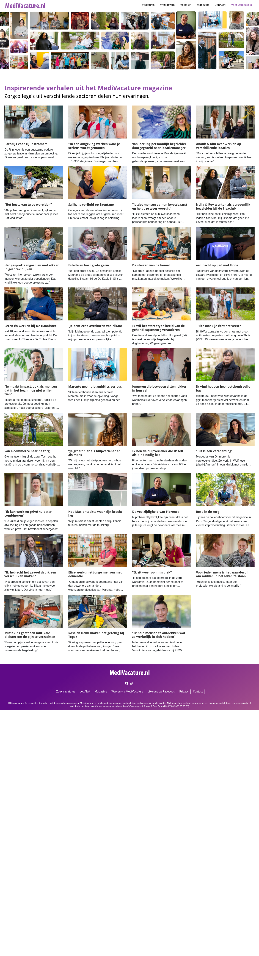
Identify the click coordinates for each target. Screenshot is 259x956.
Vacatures (148, 5)
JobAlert (220, 5)
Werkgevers (167, 5)
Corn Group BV (160, 706)
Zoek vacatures (65, 691)
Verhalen (185, 5)
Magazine (203, 5)
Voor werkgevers (241, 5)
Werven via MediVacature (127, 691)
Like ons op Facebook (161, 691)
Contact (198, 691)
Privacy (184, 691)
